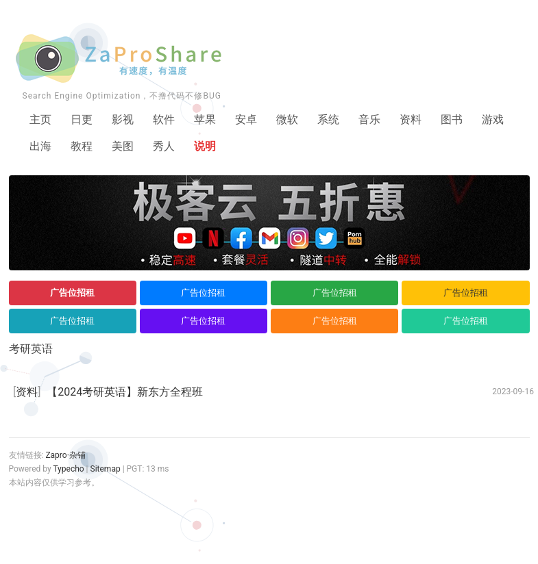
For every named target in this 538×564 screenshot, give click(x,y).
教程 (82, 146)
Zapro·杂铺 (65, 455)
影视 (123, 119)
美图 (123, 146)
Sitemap (105, 469)
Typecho (68, 469)
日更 (82, 119)
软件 (164, 119)
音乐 (369, 119)
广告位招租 (72, 292)
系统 (328, 119)
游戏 (493, 119)
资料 (410, 119)
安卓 (246, 119)
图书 (452, 119)
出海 (40, 146)
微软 (287, 119)
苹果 (205, 119)
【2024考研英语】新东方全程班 (125, 391)
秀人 (164, 146)
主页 (40, 119)
